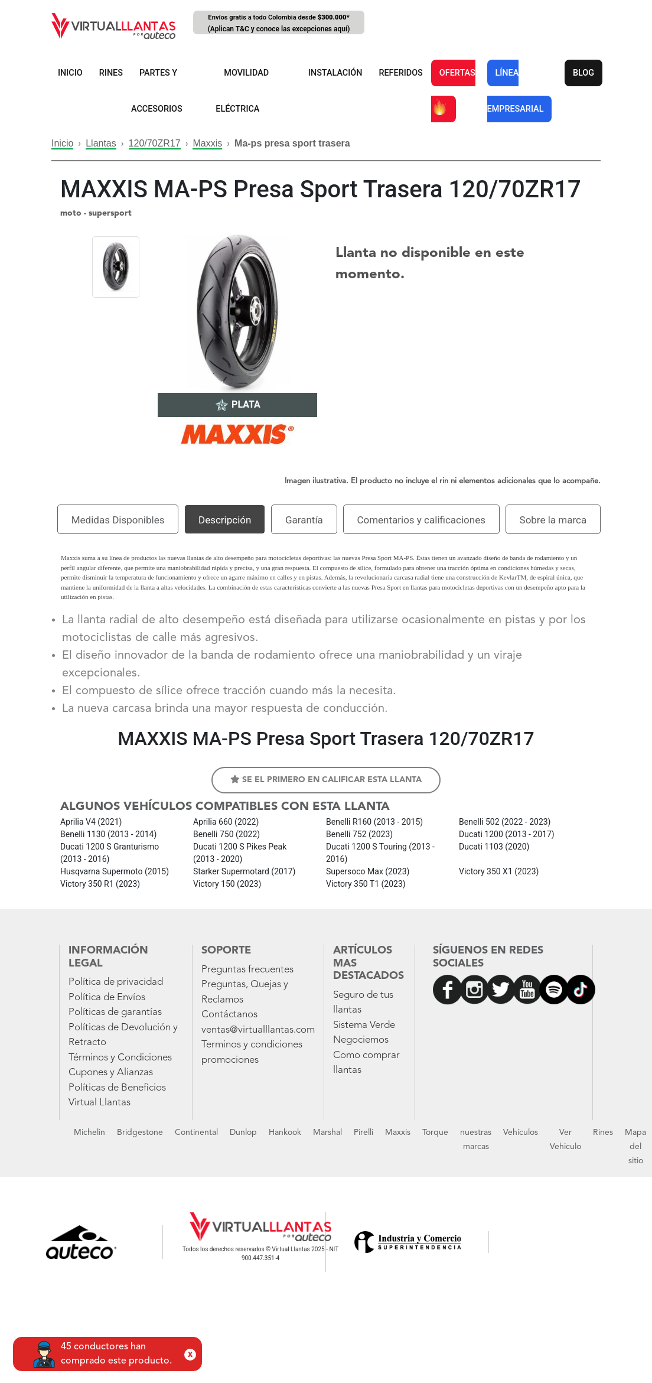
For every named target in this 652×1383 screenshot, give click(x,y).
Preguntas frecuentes (247, 970)
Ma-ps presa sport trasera (292, 143)
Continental (196, 1132)
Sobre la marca (553, 520)
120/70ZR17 (155, 143)
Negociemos (361, 1040)
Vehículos (520, 1132)
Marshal (327, 1132)
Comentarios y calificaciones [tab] (421, 520)
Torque (435, 1132)
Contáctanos (229, 1015)
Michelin (89, 1132)
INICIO (70, 73)
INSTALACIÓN (335, 73)
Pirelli (363, 1132)
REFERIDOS (400, 73)
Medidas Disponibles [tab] (118, 520)
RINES (111, 73)
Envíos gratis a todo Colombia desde (279, 24)
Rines (603, 1132)
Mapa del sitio (635, 1146)
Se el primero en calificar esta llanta (326, 779)
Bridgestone (140, 1132)
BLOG (583, 73)
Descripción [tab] (224, 520)
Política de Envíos (107, 997)
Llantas (101, 143)
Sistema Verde (364, 1025)
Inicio (62, 143)
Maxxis (207, 143)
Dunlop (243, 1132)
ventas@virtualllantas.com (258, 1030)
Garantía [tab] (304, 520)
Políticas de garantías (115, 1012)
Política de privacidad (116, 982)
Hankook (285, 1132)
